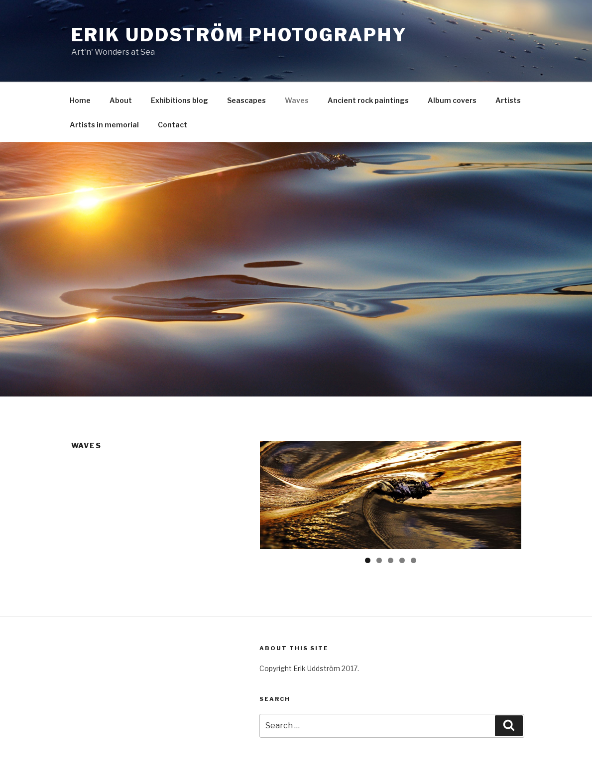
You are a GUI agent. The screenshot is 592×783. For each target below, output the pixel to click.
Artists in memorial (104, 124)
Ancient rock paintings (368, 100)
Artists (508, 100)
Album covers (452, 100)
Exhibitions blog (179, 100)
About (121, 100)
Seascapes (246, 100)
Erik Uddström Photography (239, 35)
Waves (297, 100)
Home (80, 100)
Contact (172, 124)
